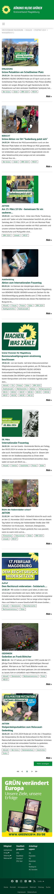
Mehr (48, 96)
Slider (16, 92)
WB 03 (21, 392)
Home (6, 887)
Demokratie (16, 606)
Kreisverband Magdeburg (13, 30)
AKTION (5, 205)
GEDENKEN (7, 653)
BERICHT (6, 135)
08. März (6, 439)
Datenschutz (32, 892)
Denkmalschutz (27, 750)
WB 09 (21, 395)
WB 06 (46, 392)
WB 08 (13, 395)
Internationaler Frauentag (15, 442)
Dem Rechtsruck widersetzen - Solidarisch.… (24, 586)
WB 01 (5, 392)
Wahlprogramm (44, 389)
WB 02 (13, 392)
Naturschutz (19, 536)
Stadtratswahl (23, 309)
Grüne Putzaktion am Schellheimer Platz (23, 72)
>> (36, 771)
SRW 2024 (25, 92)
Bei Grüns (6, 92)
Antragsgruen (23, 887)
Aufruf (5, 583)
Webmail (33, 887)
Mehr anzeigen (43, 763)
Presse (22, 305)
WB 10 (30, 395)
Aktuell (5, 305)
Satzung (7, 855)
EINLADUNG (7, 68)
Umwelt (16, 235)
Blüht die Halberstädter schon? (16, 509)
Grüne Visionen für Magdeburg (16, 352)
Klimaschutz (7, 536)
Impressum (22, 892)
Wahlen (29, 30)
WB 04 (34, 92)
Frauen (14, 305)
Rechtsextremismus (10, 609)
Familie (14, 465)
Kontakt (13, 887)
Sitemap (41, 887)
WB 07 (34, 162)
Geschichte (24, 465)
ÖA (13, 385)
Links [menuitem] (40, 881)
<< (18, 771)
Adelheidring (8, 279)
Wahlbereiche (22, 389)
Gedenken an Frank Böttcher (16, 656)
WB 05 (38, 392)
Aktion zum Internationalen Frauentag (22, 282)
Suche (48, 887)
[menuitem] (6, 886)
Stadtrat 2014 (40, 30)
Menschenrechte (29, 606)
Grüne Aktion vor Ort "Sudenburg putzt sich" (25, 139)
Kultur (5, 753)
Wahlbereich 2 (8, 33)
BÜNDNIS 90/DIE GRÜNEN (28, 8)
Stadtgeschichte (9, 309)
